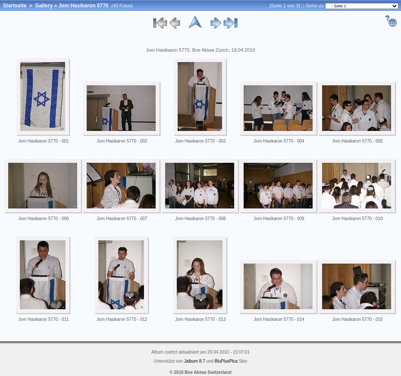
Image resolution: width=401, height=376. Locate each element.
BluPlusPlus (226, 361)
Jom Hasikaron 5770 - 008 (200, 218)
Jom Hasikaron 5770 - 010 (357, 218)
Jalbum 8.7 (194, 361)
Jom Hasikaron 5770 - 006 (43, 218)
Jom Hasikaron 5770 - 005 (357, 141)
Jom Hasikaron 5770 (83, 6)
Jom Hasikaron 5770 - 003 (200, 141)
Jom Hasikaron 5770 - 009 (279, 218)
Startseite (15, 6)
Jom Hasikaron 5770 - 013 (200, 319)
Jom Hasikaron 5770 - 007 (122, 218)
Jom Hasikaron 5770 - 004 (279, 141)
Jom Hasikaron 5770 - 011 (43, 319)
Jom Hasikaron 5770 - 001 (43, 141)
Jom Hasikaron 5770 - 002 (122, 141)
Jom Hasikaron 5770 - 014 (279, 319)
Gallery (44, 6)
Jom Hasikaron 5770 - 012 (122, 319)
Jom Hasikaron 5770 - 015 (357, 319)
